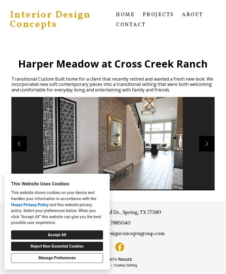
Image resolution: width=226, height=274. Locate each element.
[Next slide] (207, 143)
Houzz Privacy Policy (30, 205)
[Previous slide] (19, 143)
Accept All (57, 235)
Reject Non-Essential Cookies (56, 246)
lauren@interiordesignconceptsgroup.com (116, 233)
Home (125, 14)
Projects (158, 14)
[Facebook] (119, 247)
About (192, 14)
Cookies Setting (125, 265)
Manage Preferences (57, 258)
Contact (131, 24)
